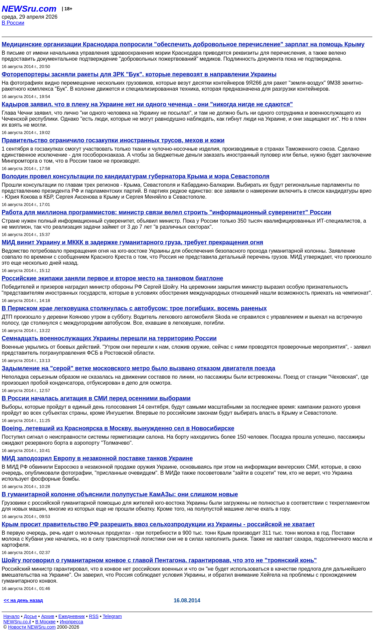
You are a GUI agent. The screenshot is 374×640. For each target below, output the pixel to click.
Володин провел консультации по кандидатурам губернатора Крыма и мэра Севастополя (136, 176)
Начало (11, 616)
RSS (93, 616)
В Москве (45, 621)
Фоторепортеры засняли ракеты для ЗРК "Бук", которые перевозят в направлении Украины (139, 74)
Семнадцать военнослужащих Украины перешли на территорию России (109, 338)
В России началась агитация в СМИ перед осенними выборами (96, 398)
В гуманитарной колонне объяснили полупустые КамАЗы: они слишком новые (120, 494)
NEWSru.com (29, 9)
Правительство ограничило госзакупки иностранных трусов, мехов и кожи (113, 140)
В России (13, 23)
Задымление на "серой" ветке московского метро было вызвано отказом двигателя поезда (138, 368)
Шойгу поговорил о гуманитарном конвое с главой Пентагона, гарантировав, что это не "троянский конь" (159, 560)
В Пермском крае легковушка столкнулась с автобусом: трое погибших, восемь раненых (134, 308)
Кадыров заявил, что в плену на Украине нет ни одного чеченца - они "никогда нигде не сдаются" (147, 104)
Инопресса (72, 621)
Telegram (112, 616)
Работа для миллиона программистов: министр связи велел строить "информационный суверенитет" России (166, 212)
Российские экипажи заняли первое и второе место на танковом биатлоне (112, 278)
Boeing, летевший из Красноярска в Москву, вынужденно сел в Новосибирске (118, 428)
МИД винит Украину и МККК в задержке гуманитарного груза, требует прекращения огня (132, 242)
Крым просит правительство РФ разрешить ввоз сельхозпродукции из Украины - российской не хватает (158, 524)
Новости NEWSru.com (32, 627)
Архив (47, 616)
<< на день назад (23, 600)
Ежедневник (72, 616)
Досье (30, 616)
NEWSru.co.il (17, 621)
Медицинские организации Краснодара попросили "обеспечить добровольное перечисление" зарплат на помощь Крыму (183, 44)
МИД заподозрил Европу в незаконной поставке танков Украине (97, 458)
